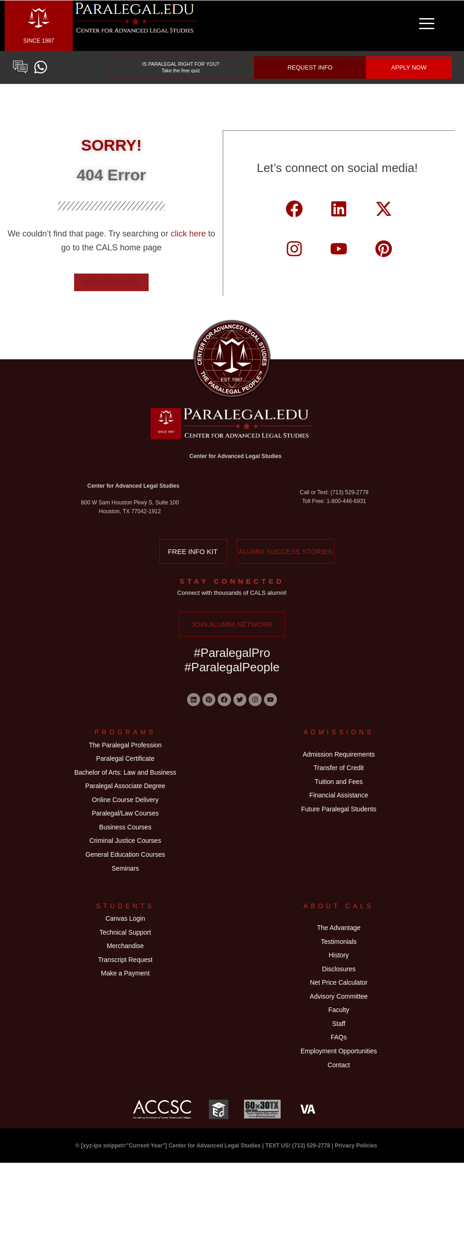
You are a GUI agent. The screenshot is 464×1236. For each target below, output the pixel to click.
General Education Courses (125, 886)
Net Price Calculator (339, 1034)
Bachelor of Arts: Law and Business (125, 783)
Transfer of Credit (339, 775)
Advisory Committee (339, 1051)
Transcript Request (125, 1008)
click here (189, 233)
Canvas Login (125, 956)
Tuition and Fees (339, 792)
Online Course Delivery (125, 817)
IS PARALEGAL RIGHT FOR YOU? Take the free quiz (181, 67)
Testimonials (339, 983)
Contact (338, 1136)
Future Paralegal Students (338, 826)
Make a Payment (125, 1024)
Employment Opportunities (339, 1119)
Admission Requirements (339, 758)
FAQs (339, 1102)
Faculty (338, 1068)
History (339, 1000)
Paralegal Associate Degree (125, 800)
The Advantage (338, 965)
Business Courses (125, 851)
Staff (338, 1085)
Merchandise (125, 990)
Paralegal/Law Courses (125, 834)
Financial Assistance (338, 810)
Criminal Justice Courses (125, 869)
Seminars (125, 902)
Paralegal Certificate (125, 766)
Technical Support (125, 973)
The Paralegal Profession (125, 749)
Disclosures (338, 1017)
